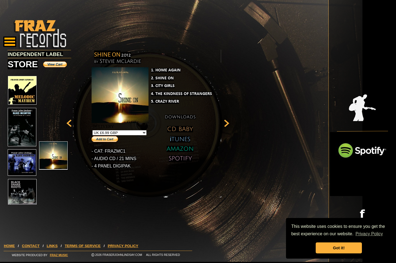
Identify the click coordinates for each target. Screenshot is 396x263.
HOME (9, 246)
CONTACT (31, 246)
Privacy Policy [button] (369, 233)
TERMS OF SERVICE (83, 246)
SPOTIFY (180, 158)
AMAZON (180, 149)
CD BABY (180, 129)
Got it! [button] (339, 248)
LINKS (52, 246)
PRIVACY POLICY (123, 246)
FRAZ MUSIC (59, 255)
